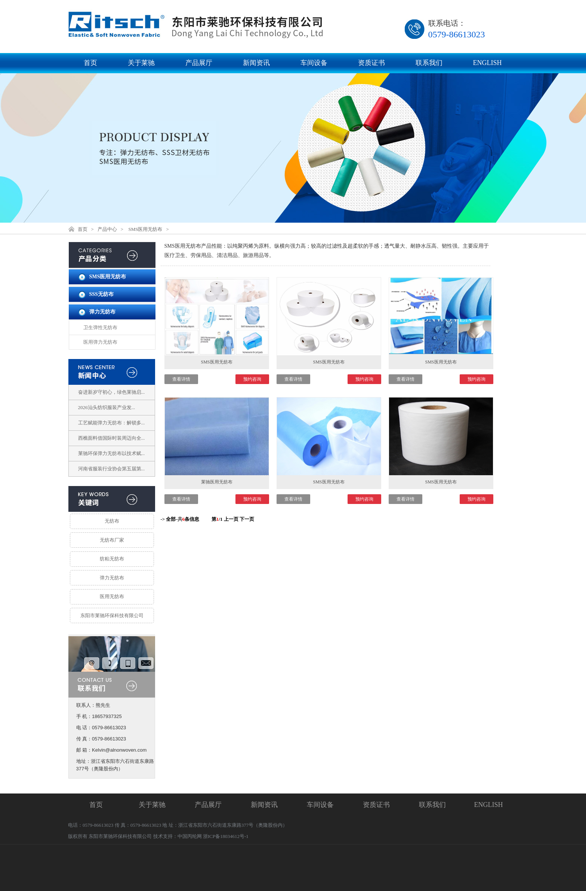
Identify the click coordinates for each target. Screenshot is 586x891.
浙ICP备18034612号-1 (226, 836)
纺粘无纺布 (112, 558)
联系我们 (429, 62)
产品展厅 (198, 62)
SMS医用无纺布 (145, 229)
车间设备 (313, 62)
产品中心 (107, 229)
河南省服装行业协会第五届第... (111, 468)
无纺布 (112, 521)
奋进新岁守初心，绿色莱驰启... (111, 392)
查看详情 (181, 379)
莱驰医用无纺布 (216, 482)
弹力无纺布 (102, 312)
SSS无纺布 (101, 294)
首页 (90, 62)
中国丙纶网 (190, 836)
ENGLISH (487, 62)
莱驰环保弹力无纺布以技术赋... (111, 453)
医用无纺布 (112, 596)
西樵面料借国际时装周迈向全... (111, 438)
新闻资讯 (256, 62)
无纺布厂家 (112, 540)
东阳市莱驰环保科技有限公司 (112, 615)
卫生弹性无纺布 (100, 327)
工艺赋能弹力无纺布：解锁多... (111, 423)
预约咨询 (252, 379)
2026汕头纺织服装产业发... (106, 407)
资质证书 (371, 62)
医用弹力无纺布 (100, 342)
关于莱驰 (141, 62)
